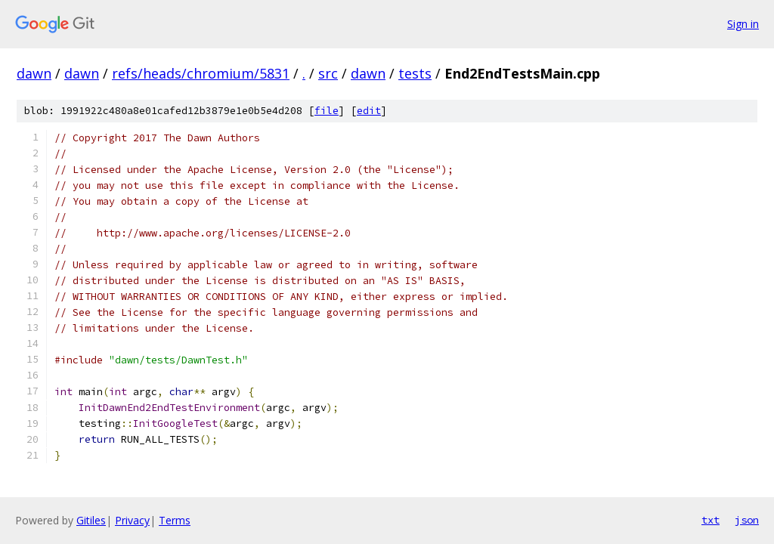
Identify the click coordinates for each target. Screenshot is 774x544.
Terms (174, 520)
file (326, 110)
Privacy (132, 520)
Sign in (743, 24)
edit (369, 110)
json (747, 520)
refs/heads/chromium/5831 (200, 73)
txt (710, 520)
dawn (34, 73)
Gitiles (91, 520)
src (328, 73)
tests (415, 73)
